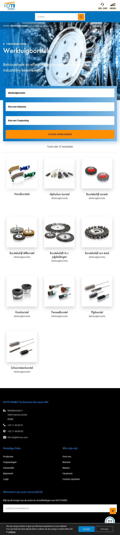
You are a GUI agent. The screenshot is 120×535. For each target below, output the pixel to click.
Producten (8, 456)
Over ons (66, 456)
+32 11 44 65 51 (102, 5)
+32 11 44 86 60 (15, 431)
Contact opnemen (71, 479)
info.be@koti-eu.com (18, 437)
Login (6, 479)
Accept (86, 529)
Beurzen (66, 462)
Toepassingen (10, 462)
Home (6, 25)
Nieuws (66, 468)
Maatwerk (8, 473)
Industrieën (8, 468)
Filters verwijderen (60, 134)
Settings (104, 529)
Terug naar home (16, 44)
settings (11, 532)
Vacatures (67, 473)
